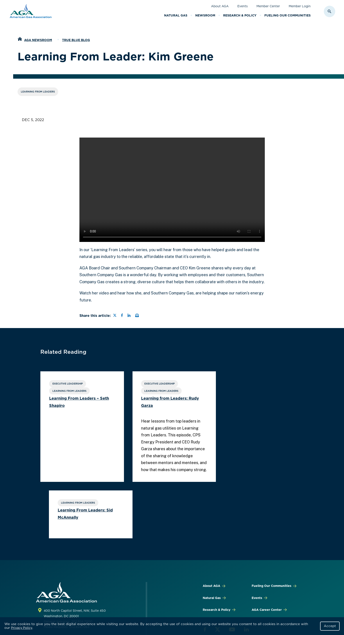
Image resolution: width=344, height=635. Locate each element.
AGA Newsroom (38, 40)
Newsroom (205, 15)
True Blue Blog (76, 40)
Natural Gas (175, 15)
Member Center (268, 6)
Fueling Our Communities (287, 15)
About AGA (220, 6)
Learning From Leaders (38, 91)
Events (242, 6)
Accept (330, 626)
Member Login (300, 6)
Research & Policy (239, 15)
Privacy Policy (21, 628)
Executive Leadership (67, 383)
